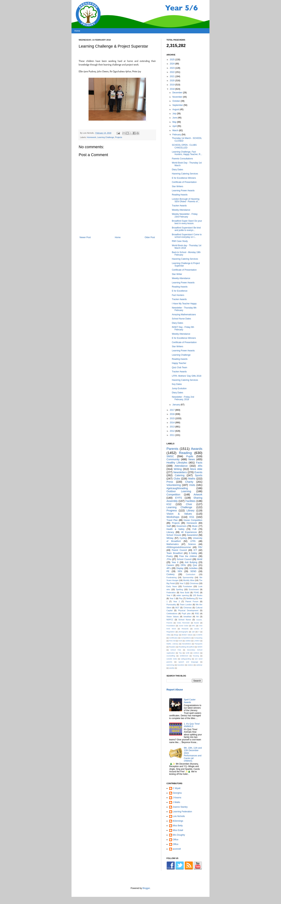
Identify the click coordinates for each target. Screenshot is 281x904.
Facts (199, 462)
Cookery (170, 574)
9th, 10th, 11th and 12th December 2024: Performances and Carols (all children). (193, 754)
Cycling (183, 538)
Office (175, 839)
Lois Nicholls (179, 816)
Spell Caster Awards (190, 700)
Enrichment (194, 589)
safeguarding (186, 659)
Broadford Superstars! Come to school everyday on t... (187, 235)
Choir (189, 504)
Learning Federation (182, 811)
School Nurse (184, 620)
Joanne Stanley (180, 807)
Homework (91, 137)
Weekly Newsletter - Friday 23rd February (184, 215)
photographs (183, 632)
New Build (184, 592)
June (175, 117)
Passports (198, 644)
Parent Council (179, 550)
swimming (170, 665)
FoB (194, 529)
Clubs (176, 478)
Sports (198, 475)
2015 (172, 418)
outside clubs (171, 659)
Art (197, 616)
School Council (184, 559)
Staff (168, 526)
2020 (172, 80)
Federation (171, 592)
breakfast (187, 616)
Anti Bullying (191, 562)
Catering (179, 475)
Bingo (176, 635)
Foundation (170, 626)
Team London (186, 604)
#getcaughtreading (177, 488)
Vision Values (172, 616)
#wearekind (192, 535)
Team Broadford (174, 553)
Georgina (177, 793)
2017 (172, 410)
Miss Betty (178, 825)
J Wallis (176, 802)
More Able (196, 469)
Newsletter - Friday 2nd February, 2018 (183, 398)
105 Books (197, 595)
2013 (172, 426)
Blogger (146, 888)
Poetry (169, 556)
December (177, 92)
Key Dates (177, 384)
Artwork (198, 494)
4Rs (200, 465)
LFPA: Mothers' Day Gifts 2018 (186, 376)
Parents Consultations (182, 158)
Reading (185, 453)
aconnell (177, 849)
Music (195, 526)
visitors (190, 665)
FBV (200, 547)
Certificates (173, 638)
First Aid (172, 641)
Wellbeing (190, 598)
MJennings (178, 821)
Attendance (181, 465)
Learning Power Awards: (183, 350)
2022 (172, 72)
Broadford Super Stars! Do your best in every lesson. (187, 222)
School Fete (175, 650)
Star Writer (177, 274)
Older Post (150, 237)
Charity (189, 481)
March (175, 130)
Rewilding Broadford (186, 647)
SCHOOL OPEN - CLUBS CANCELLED (184, 146)
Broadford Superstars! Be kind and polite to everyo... (186, 228)
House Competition (193, 520)
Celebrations (171, 613)
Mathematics (172, 544)
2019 (172, 84)
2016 (172, 414)
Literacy (170, 532)
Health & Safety (175, 529)
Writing (178, 469)
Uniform (196, 653)
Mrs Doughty (179, 835)
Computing (198, 638)
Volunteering (173, 485)
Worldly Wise (188, 580)
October (176, 101)
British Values (187, 635)
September (178, 105)
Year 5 (182, 583)
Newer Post (85, 237)
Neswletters (186, 644)
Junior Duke (183, 626)
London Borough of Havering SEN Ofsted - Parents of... (185, 200)
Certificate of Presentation (184, 182)
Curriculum (190, 574)
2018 (172, 89)
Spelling (179, 589)
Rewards (185, 629)
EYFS (178, 497)
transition (180, 665)
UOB (187, 653)
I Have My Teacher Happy (184, 303)
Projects (118, 137)
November (177, 97)
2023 (172, 68)
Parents (172, 449)
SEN (180, 571)
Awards (196, 449)
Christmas (194, 583)
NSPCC (169, 620)
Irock (180, 641)
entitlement (184, 656)
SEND (193, 571)
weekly (171, 668)
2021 (172, 76)
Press (169, 481)
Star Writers (177, 186)
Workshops (172, 517)
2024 (172, 63)
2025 (172, 59)
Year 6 (175, 562)
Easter (196, 623)
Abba (168, 635)
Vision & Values (179, 513)
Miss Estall (178, 830)
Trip (180, 653)
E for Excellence (179, 291)
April (174, 126)
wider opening (182, 595)
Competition (173, 494)
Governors (181, 526)
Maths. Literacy (172, 644)
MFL (193, 626)
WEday (169, 538)
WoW (199, 559)
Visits (192, 485)
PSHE (196, 592)
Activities (193, 568)
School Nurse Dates (181, 318)
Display (179, 568)
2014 (172, 422)
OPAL (183, 565)
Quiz (195, 565)
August (176, 109)
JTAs (168, 559)
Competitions (186, 638)
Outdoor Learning (178, 491)
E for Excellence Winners (184, 178)
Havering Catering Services (185, 173)
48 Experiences (189, 532)
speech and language (188, 662)
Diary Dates (177, 169)
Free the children (188, 556)
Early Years (171, 586)
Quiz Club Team (179, 367)
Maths (191, 478)
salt (193, 632)
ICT (195, 550)
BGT (177, 607)
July (174, 113)
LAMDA (197, 641)
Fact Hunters (178, 295)
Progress (171, 510)
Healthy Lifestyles (176, 462)
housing (196, 656)
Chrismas (188, 607)
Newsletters (180, 472)
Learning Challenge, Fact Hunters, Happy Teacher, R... (187, 153)
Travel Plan (172, 520)
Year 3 (172, 598)
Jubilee (188, 641)
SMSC (170, 456)
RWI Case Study (180, 241)
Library (190, 510)
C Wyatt (176, 788)
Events (198, 472)
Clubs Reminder (183, 623)
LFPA (193, 541)
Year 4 (169, 595)
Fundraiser (187, 586)
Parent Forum (191, 601)
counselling (170, 656)
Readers (172, 647)
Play (181, 598)
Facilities (190, 501)
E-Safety (193, 553)
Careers (170, 565)
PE (167, 571)
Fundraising (171, 577)
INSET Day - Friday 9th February (183, 328)
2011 (172, 435)
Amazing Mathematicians (184, 314)
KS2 (168, 504)
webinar (199, 665)
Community (173, 459)
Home (77, 31)
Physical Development (188, 610)
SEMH (199, 647)
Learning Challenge (105, 137)
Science (192, 544)
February (177, 134)
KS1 (191, 517)
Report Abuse (174, 689)
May (174, 122)
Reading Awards (179, 194)
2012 (172, 431)
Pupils (189, 456)
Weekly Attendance (181, 210)
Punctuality (171, 604)
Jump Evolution (179, 388)
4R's (168, 568)
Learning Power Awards (183, 190)
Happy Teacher (179, 363)
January (176, 404)
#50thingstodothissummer (178, 547)
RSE (197, 613)
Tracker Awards (179, 205)
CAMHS (199, 635)
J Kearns (177, 797)
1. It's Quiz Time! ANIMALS (192, 725)
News (191, 459)
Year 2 (176, 601)
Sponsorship (188, 577)
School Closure (173, 535)
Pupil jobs (186, 613)
